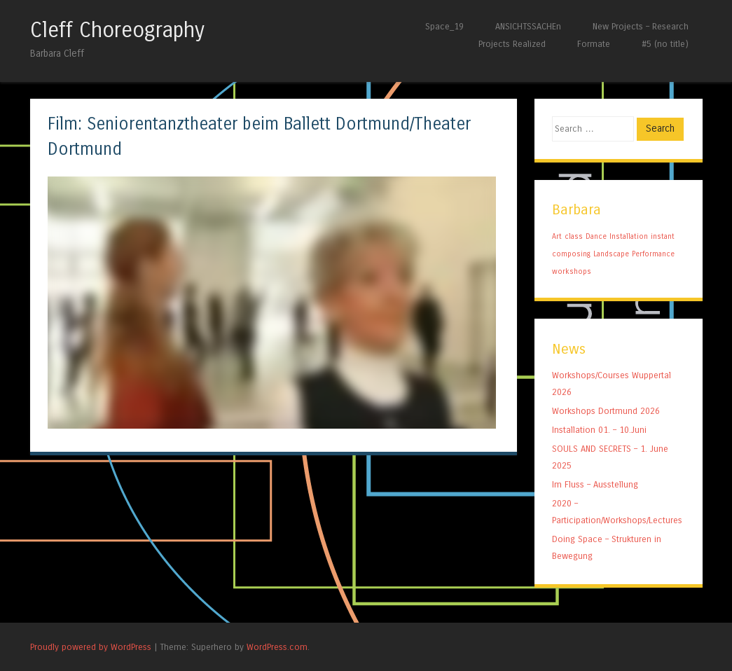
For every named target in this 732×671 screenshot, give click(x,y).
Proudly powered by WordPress (90, 647)
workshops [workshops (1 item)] (571, 271)
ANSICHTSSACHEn (528, 26)
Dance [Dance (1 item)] (596, 236)
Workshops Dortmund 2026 (606, 411)
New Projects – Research (641, 26)
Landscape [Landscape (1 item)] (611, 253)
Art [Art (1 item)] (557, 236)
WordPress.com (277, 647)
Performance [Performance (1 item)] (653, 253)
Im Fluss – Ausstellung (595, 484)
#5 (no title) (665, 44)
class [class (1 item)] (574, 236)
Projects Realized (512, 44)
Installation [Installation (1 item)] (628, 236)
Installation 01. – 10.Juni (599, 429)
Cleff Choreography (117, 30)
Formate (593, 44)
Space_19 (444, 26)
